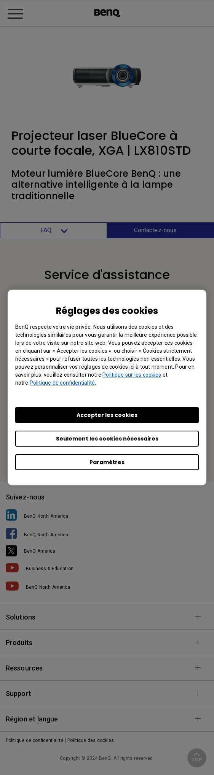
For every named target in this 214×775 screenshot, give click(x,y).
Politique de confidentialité (62, 383)
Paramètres (107, 462)
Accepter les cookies (107, 415)
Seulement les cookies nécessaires (107, 438)
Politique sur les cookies (131, 375)
